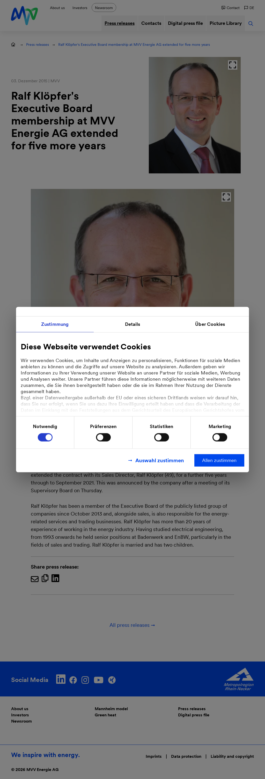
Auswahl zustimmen (159, 460)
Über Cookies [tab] (210, 324)
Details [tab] (132, 324)
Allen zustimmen (219, 460)
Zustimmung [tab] (55, 324)
